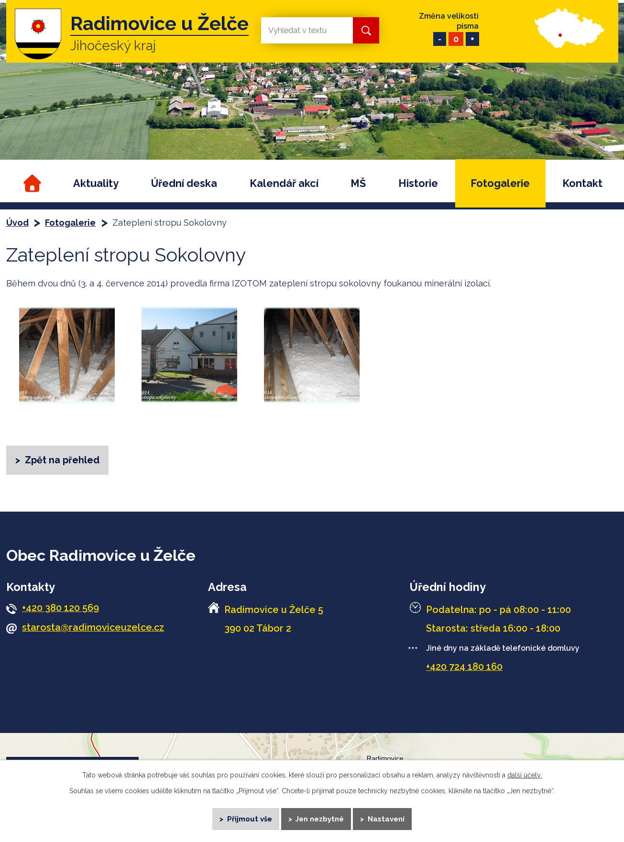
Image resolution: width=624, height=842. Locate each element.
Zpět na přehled (62, 460)
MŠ (358, 183)
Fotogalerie (500, 183)
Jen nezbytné (320, 818)
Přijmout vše (249, 818)
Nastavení (386, 818)
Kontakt (582, 183)
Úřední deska (184, 183)
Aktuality (96, 183)
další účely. (524, 774)
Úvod (31, 183)
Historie (418, 183)
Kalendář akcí (284, 183)
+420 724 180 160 (464, 667)
